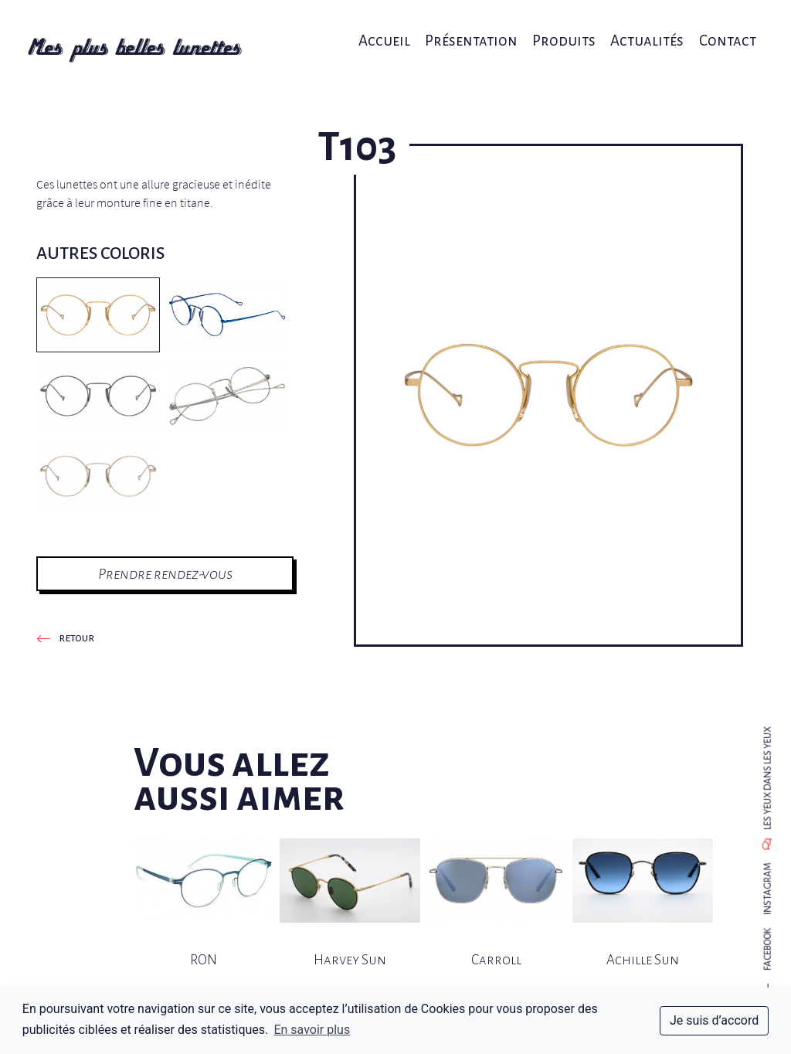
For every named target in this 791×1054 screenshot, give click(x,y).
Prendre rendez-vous (165, 574)
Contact (713, 29)
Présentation (469, 29)
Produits (558, 29)
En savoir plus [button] (311, 1029)
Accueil (386, 29)
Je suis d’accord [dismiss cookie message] (714, 1020)
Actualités (637, 29)
